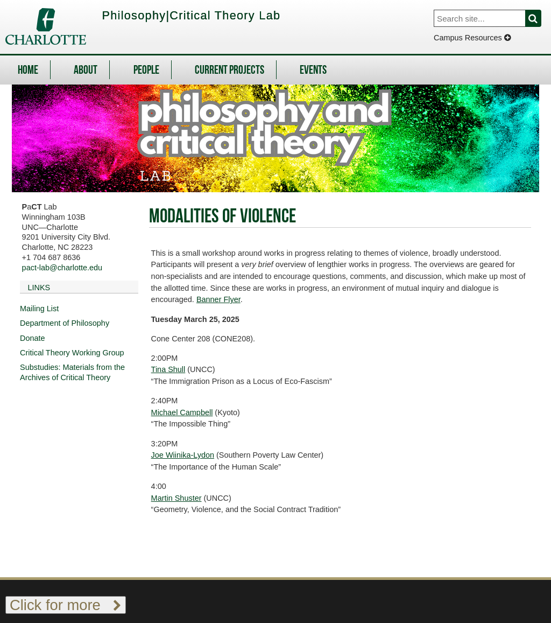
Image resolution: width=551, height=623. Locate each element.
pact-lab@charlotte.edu (62, 267)
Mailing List (39, 308)
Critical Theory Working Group (72, 352)
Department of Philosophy (64, 323)
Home (28, 71)
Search (539, 18)
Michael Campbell (182, 412)
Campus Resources (472, 37)
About (85, 71)
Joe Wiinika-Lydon (182, 455)
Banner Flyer (218, 299)
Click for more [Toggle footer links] (66, 605)
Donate (32, 338)
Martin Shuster (176, 498)
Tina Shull (168, 369)
